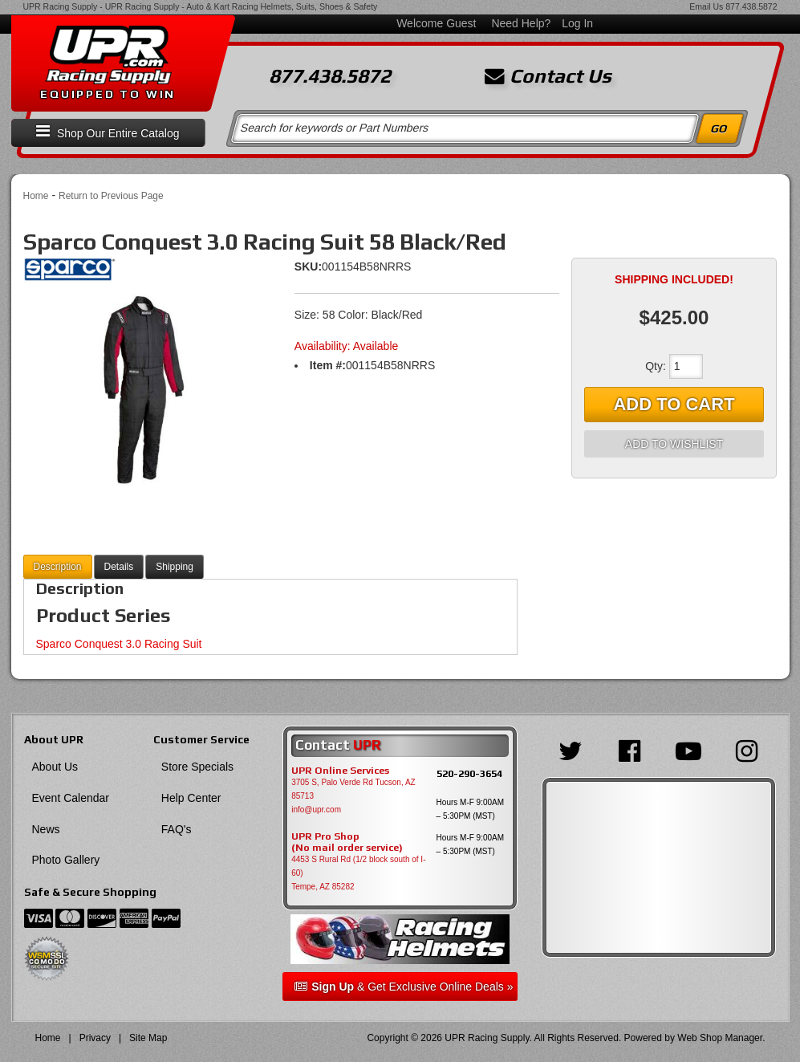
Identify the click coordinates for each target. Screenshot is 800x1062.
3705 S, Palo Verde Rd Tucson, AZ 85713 (353, 789)
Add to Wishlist (674, 443)
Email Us (706, 6)
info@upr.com (316, 809)
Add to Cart (673, 404)
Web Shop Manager (719, 1038)
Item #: (328, 365)
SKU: (308, 266)
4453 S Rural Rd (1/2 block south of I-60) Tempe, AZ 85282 (358, 873)
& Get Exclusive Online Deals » (403, 986)
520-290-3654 (469, 773)
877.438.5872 (751, 6)
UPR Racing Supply (60, 6)
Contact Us (548, 76)
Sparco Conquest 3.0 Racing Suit (119, 643)
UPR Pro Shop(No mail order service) (347, 842)
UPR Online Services (340, 770)
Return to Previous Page (111, 195)
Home (36, 195)
